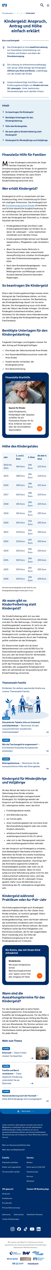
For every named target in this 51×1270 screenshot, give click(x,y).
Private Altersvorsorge (11, 1208)
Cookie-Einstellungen (10, 1219)
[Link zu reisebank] (33, 1264)
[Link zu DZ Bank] (12, 1259)
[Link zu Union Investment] (15, 1253)
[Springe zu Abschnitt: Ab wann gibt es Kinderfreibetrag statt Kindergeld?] (25, 133)
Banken (30, 1162)
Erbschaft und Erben (10, 1162)
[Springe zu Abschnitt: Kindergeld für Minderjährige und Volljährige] (25, 140)
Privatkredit (7, 1203)
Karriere (30, 1176)
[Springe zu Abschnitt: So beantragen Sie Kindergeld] (25, 112)
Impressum (6, 1214)
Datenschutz (19, 1214)
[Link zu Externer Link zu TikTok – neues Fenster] (25, 1229)
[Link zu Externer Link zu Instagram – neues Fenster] (12, 1229)
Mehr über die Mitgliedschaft (13, 1150)
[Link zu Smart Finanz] (38, 1259)
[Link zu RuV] (26, 1253)
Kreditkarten (7, 1198)
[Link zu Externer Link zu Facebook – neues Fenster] (19, 1229)
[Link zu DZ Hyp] (18, 1264)
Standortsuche (32, 1172)
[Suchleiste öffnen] (42, 5)
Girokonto (6, 1194)
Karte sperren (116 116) (36, 1167)
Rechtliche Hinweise (35, 1214)
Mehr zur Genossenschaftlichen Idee (16, 1145)
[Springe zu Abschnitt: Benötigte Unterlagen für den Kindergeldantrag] (25, 119)
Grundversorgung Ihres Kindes (20, 205)
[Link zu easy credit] (38, 1253)
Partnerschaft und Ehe (11, 1172)
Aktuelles (30, 1181)
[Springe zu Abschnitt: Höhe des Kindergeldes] (25, 126)
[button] (39, 428)
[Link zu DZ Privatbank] (25, 1259)
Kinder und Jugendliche (11, 1167)
